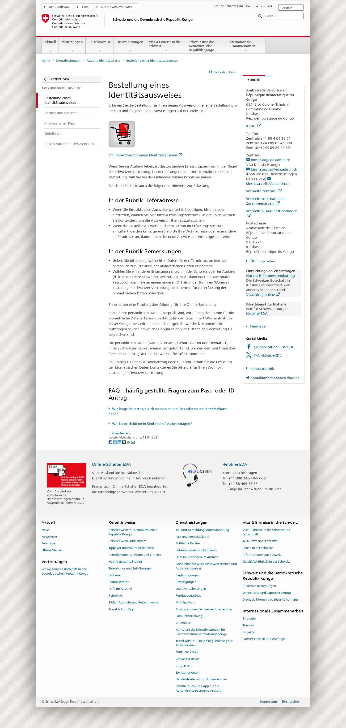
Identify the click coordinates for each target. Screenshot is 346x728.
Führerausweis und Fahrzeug (196, 550)
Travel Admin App (121, 609)
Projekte (248, 632)
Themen (248, 625)
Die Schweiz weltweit (116, 7)
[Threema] (124, 442)
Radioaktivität (119, 582)
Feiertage (258, 326)
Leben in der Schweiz (258, 548)
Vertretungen (72, 46)
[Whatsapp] (129, 442)
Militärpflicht (185, 602)
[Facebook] (111, 442)
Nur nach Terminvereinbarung (270, 275)
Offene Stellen (52, 550)
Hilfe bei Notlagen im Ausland (197, 557)
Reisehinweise (100, 46)
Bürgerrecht (184, 666)
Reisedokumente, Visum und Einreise (135, 554)
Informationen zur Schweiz (262, 554)
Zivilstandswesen (187, 672)
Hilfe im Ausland (120, 588)
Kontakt (252, 80)
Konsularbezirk (262, 368)
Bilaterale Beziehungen (259, 586)
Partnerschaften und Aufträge (264, 639)
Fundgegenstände (188, 595)
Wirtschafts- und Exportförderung (267, 592)
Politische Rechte (188, 543)
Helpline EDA (257, 313)
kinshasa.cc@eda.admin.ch (268, 183)
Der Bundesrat (59, 7)
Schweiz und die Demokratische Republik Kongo (206, 46)
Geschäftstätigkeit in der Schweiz (266, 561)
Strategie (249, 618)
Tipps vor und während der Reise (132, 548)
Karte (253, 126)
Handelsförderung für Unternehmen (201, 679)
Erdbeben (115, 575)
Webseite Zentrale (264, 191)
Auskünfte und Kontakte (260, 541)
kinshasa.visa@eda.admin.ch (274, 169)
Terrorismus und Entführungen (130, 568)
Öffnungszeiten (262, 261)
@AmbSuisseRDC (267, 355)
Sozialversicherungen (191, 588)
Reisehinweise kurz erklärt (127, 541)
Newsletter (49, 536)
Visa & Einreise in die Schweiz (166, 46)
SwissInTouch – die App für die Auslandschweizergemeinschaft (198, 689)
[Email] (133, 442)
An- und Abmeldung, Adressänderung (202, 530)
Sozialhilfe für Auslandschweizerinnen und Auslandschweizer (206, 566)
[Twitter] (115, 442)
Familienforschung (189, 616)
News (45, 530)
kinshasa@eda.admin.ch (270, 160)
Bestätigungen (186, 582)
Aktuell (50, 46)
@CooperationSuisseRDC (274, 347)
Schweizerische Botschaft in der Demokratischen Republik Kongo (65, 572)
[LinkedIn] (120, 442)
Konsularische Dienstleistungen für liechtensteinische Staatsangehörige (201, 632)
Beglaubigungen (187, 575)
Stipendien (183, 623)
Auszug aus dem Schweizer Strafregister (204, 609)
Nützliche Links (187, 652)
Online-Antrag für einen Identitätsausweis (145, 155)
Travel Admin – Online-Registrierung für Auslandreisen (204, 643)
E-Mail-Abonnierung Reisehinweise (133, 602)
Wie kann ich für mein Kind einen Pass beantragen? (152, 424)
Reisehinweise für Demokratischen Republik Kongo (133, 532)
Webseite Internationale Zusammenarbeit (265, 201)
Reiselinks (115, 595)
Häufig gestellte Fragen (125, 561)
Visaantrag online (263, 294)
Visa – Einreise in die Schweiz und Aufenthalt (266, 532)
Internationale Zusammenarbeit (246, 46)
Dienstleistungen (130, 46)
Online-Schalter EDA (111, 464)
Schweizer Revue (187, 659)
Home (46, 60)
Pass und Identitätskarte (103, 60)
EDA (85, 7)
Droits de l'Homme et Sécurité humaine (271, 599)
